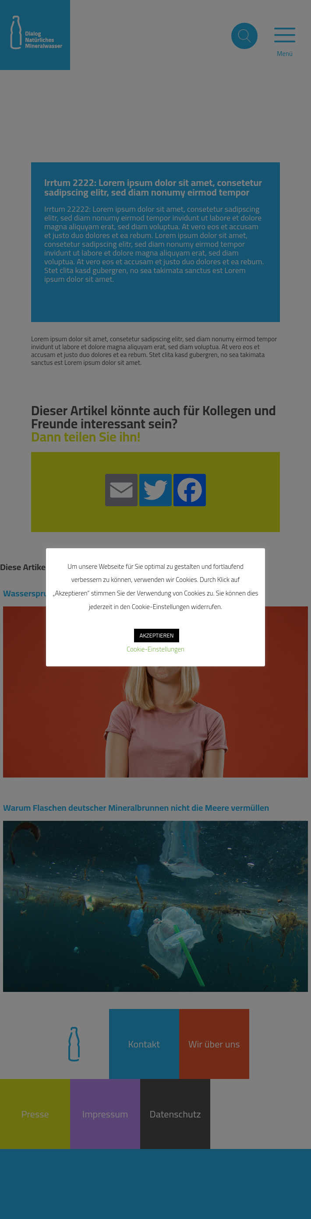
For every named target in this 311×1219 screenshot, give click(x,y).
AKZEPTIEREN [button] (156, 635)
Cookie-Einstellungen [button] (155, 649)
